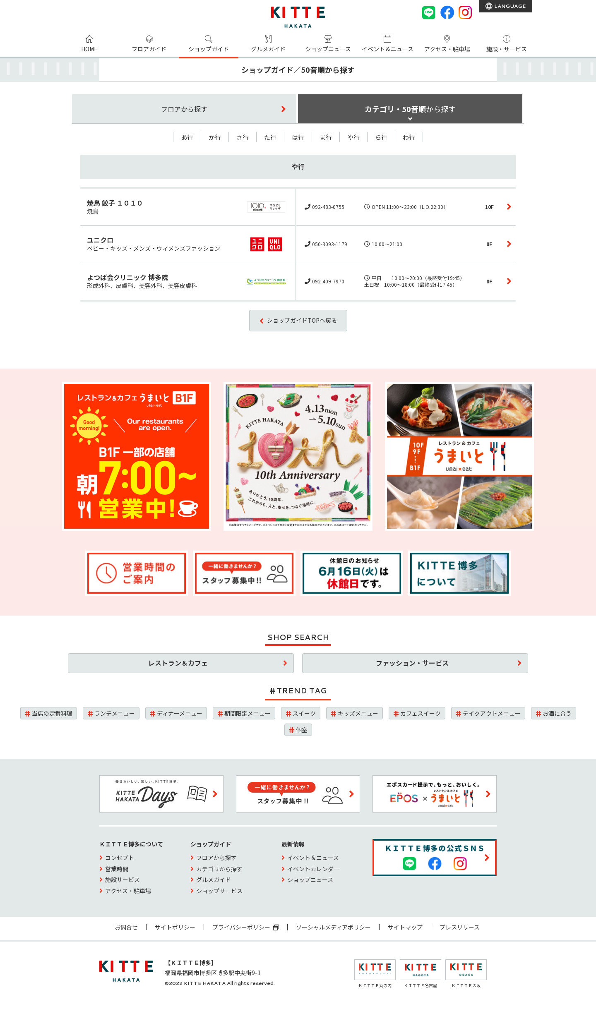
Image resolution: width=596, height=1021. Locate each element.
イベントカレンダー (313, 869)
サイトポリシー (175, 927)
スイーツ (304, 713)
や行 (353, 137)
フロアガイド (149, 49)
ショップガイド (208, 49)
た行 (270, 137)
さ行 (242, 137)
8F (489, 243)
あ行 (187, 137)
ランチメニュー (114, 713)
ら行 (381, 137)
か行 (215, 137)
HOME (89, 49)
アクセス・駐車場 (447, 49)
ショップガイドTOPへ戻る (302, 320)
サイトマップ (405, 927)
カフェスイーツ (420, 713)
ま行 (326, 137)
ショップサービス (219, 891)
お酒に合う (557, 713)
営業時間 (116, 869)
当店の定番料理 (52, 713)
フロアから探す (216, 857)
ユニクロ (100, 240)
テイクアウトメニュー (492, 713)
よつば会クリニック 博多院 (127, 277)
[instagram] (465, 12)
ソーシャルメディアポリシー (333, 927)
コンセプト (119, 857)
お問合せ (126, 927)
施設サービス (122, 879)
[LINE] (428, 12)
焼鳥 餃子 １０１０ (115, 203)
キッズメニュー (358, 713)
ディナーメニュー (179, 713)
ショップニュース (328, 49)
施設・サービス (506, 49)
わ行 (409, 137)
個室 (302, 730)
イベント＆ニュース (387, 49)
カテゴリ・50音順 (410, 108)
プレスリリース (460, 927)
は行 (298, 137)
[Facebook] (447, 12)
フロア (184, 109)
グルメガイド (268, 49)
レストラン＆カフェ (178, 663)
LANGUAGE (509, 6)
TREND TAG (301, 690)
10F (489, 206)
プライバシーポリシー (245, 927)
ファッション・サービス (412, 663)
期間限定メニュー (247, 713)
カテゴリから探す (219, 869)
